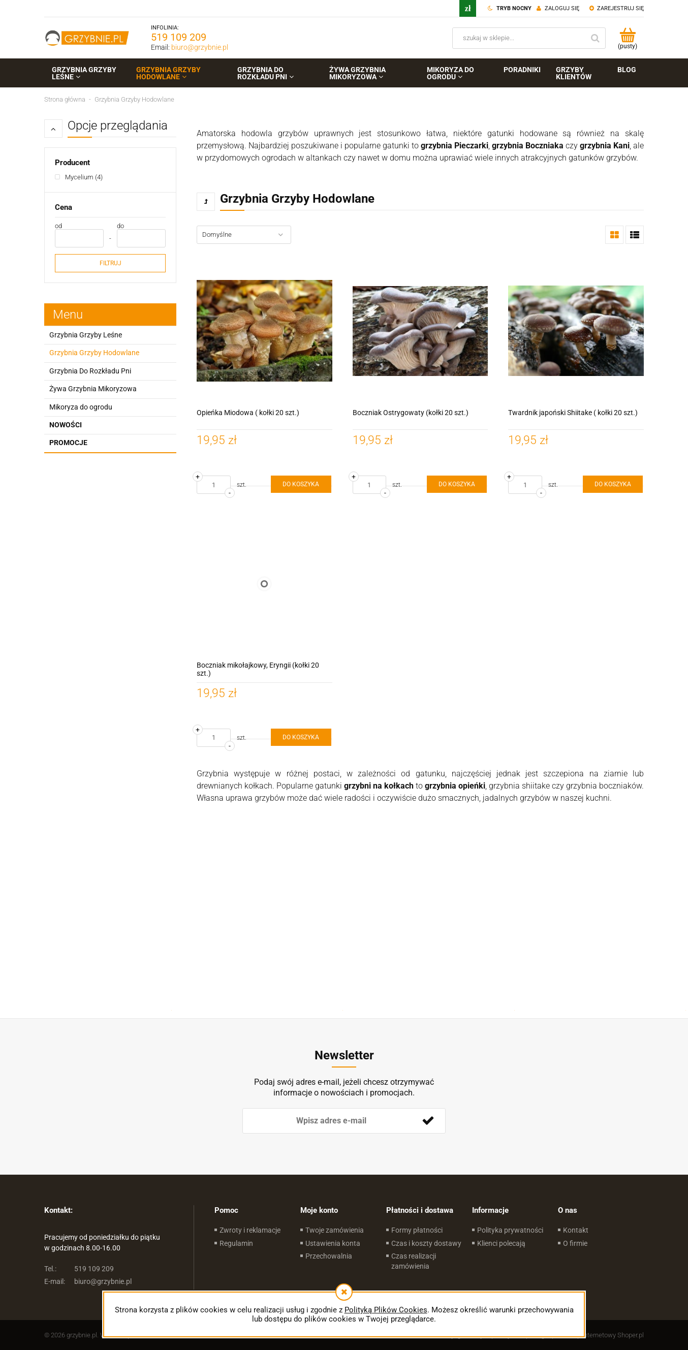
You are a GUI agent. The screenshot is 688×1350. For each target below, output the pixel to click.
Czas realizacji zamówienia (413, 1261)
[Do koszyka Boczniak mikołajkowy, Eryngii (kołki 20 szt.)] (301, 737)
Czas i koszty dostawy (426, 1243)
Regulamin (236, 1243)
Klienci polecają (501, 1243)
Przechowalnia (328, 1256)
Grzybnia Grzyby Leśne (85, 335)
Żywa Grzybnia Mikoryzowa (93, 389)
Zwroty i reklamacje (250, 1230)
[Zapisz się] (428, 1121)
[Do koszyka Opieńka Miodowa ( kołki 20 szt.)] (301, 484)
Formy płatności (417, 1230)
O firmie (575, 1243)
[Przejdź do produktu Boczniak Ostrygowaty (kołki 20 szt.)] (420, 331)
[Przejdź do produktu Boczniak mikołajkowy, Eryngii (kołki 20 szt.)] (264, 583)
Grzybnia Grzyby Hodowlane (94, 353)
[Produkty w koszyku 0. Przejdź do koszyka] (627, 38)
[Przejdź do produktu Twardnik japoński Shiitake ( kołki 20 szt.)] (576, 331)
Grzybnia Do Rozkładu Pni (90, 371)
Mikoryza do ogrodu (80, 407)
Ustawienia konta (332, 1243)
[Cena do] (141, 238)
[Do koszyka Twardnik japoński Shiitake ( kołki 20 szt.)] (613, 484)
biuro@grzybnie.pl (199, 47)
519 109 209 (178, 37)
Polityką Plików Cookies (386, 1309)
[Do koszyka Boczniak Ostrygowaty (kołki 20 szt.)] (457, 484)
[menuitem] (86, 73)
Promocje (68, 442)
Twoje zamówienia (334, 1230)
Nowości (65, 425)
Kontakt (575, 1230)
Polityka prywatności (510, 1230)
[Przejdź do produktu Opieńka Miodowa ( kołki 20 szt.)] (264, 331)
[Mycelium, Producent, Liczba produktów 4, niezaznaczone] (79, 177)
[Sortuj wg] (244, 235)
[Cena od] (79, 238)
